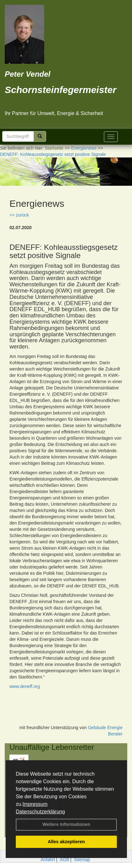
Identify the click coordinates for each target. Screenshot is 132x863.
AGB (64, 859)
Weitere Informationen (66, 824)
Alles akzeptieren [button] (66, 841)
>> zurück (19, 214)
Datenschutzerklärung (40, 811)
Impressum (34, 804)
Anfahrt (48, 859)
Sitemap (82, 859)
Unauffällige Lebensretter (51, 747)
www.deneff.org (24, 686)
